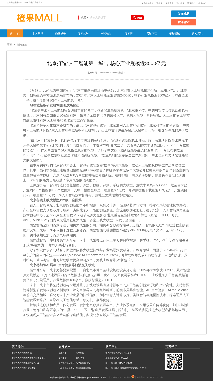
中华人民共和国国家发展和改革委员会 (29, 358)
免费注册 (169, 3)
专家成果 (83, 33)
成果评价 (63, 353)
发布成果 (184, 13)
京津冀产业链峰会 (67, 363)
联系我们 (191, 3)
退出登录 (180, 3)
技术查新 (80, 353)
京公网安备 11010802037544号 (147, 377)
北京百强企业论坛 (67, 368)
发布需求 (184, 22)
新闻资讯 (197, 33)
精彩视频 (174, 33)
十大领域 (37, 33)
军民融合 (106, 33)
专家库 (129, 33)
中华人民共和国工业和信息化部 (26, 363)
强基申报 (80, 358)
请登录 (159, 3)
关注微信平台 (147, 3)
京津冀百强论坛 (83, 363)
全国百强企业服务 (84, 368)
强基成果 (60, 33)
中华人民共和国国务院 (22, 353)
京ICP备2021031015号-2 (119, 377)
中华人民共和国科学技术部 (24, 368)
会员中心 (202, 3)
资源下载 (151, 33)
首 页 (15, 33)
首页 (9, 44)
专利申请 (63, 358)
